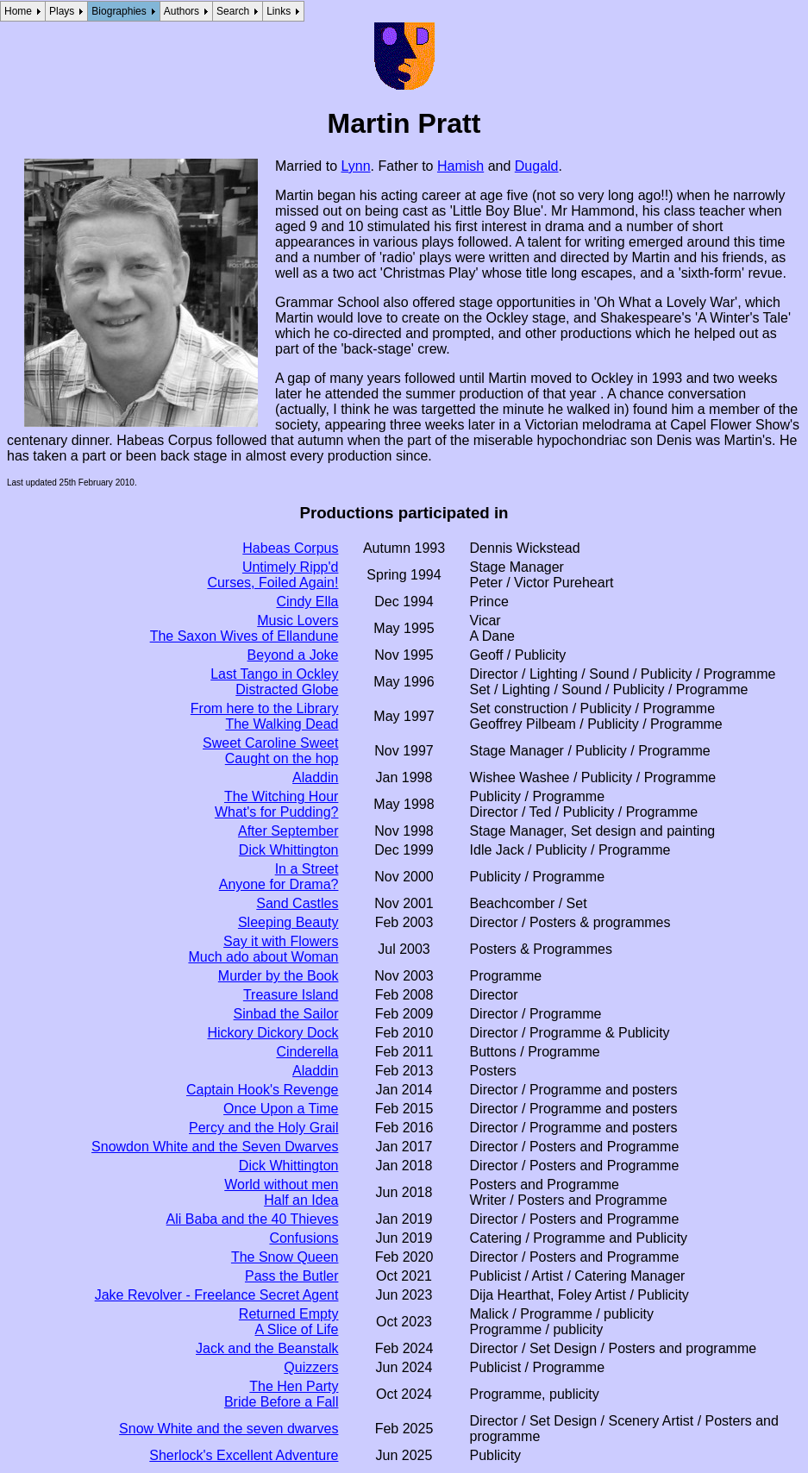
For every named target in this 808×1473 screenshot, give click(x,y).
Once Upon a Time (280, 1108)
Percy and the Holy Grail (263, 1127)
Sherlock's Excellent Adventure (243, 1455)
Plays (61, 11)
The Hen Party (293, 1386)
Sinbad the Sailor (286, 1013)
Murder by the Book (278, 975)
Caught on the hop (282, 758)
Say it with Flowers (280, 941)
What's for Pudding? (277, 812)
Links (278, 11)
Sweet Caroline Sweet (270, 743)
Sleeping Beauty (288, 922)
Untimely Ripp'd (290, 567)
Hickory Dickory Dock (272, 1032)
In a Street (307, 869)
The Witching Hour (281, 796)
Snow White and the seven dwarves (228, 1428)
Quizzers (311, 1367)
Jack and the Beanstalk (267, 1348)
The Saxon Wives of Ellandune (244, 636)
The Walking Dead (281, 724)
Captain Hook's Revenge (262, 1089)
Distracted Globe (286, 689)
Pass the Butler (292, 1276)
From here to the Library (265, 708)
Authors (181, 11)
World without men (281, 1184)
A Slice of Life (297, 1329)
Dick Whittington (289, 850)
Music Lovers (297, 620)
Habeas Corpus (290, 548)
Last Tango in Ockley (274, 674)
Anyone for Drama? (279, 884)
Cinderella (307, 1051)
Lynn (355, 166)
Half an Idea (301, 1200)
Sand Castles (297, 903)
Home (18, 11)
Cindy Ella (307, 601)
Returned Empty (289, 1314)
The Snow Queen (285, 1257)
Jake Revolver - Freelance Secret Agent (217, 1295)
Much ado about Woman (263, 957)
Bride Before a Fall (281, 1402)
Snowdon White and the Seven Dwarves (214, 1146)
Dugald (537, 166)
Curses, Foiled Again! (272, 582)
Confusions (303, 1238)
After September (288, 831)
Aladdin (315, 777)
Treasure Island (291, 994)
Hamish (460, 166)
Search (232, 11)
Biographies (118, 11)
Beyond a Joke (293, 655)
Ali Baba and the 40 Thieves (252, 1219)
